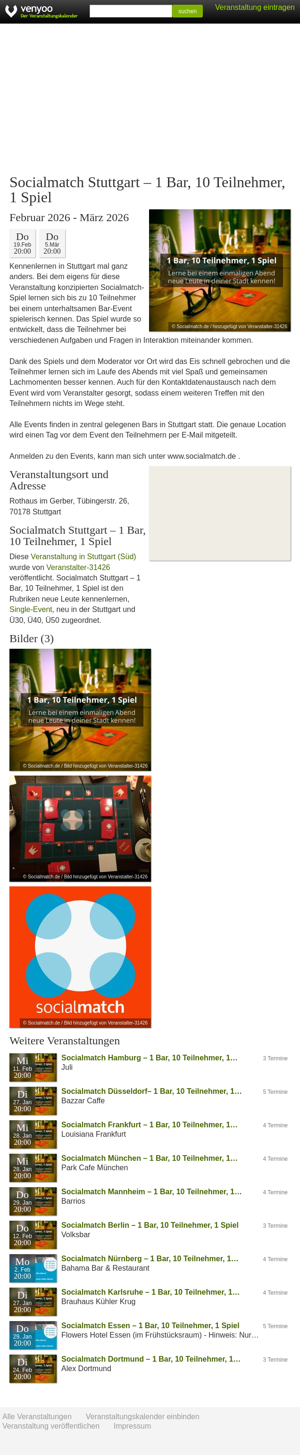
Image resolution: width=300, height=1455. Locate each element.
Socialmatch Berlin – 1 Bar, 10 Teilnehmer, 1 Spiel (150, 1225)
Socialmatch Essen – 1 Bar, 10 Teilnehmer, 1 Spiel (150, 1326)
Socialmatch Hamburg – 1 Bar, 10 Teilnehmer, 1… (149, 1058)
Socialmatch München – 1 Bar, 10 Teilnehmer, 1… (149, 1158)
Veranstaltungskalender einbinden (143, 1417)
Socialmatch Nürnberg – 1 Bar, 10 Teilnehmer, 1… (150, 1259)
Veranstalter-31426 (78, 567)
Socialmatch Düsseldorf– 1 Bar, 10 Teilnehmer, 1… (151, 1091)
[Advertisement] (150, 99)
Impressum (132, 1426)
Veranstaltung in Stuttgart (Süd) (83, 557)
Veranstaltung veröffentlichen (51, 1426)
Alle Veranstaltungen (37, 1417)
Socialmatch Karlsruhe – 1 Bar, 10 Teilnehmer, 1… (150, 1292)
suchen (187, 11)
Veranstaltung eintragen (255, 7)
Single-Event (30, 609)
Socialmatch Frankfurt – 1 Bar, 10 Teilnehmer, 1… (149, 1125)
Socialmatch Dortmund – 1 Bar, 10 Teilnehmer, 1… (151, 1359)
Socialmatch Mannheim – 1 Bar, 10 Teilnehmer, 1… (151, 1192)
